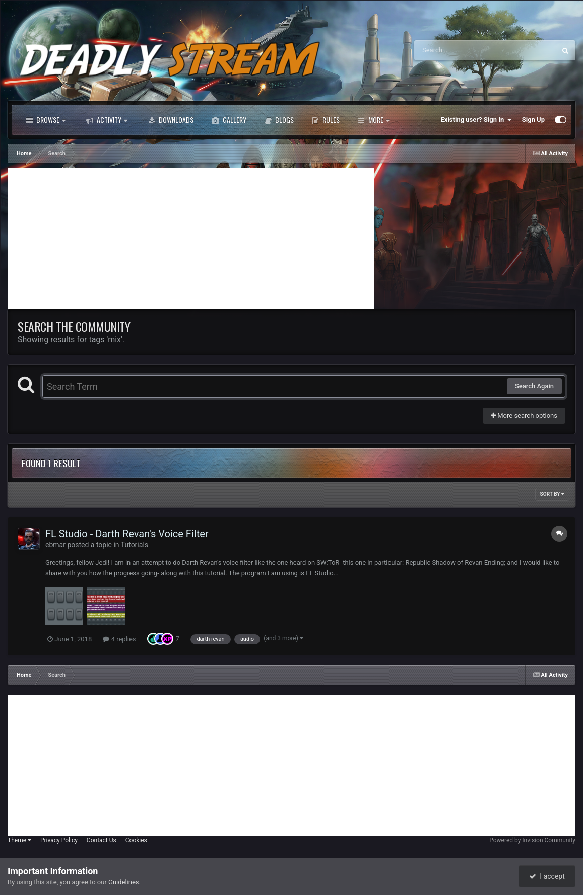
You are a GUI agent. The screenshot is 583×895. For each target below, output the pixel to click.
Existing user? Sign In (476, 120)
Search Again (534, 386)
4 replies (119, 639)
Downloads (171, 120)
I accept (546, 876)
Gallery (229, 120)
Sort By (552, 494)
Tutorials (134, 545)
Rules (326, 120)
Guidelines (123, 882)
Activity (107, 120)
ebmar (55, 545)
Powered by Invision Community (532, 840)
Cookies (136, 840)
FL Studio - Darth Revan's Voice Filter (127, 534)
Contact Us (101, 840)
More (374, 120)
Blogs (279, 120)
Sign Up (533, 119)
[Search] (459, 50)
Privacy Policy (59, 840)
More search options (524, 415)
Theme (19, 840)
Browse (46, 120)
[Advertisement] (191, 238)
